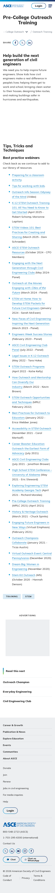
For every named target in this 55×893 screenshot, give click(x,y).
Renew (7, 781)
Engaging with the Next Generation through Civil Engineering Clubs (27, 267)
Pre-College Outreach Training (31, 501)
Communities (10, 751)
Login (38, 5)
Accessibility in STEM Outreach (31, 428)
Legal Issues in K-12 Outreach (30, 355)
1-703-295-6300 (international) (20, 837)
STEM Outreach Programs (28, 366)
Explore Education (13, 738)
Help (5, 801)
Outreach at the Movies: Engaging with (29, 287)
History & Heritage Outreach (30, 511)
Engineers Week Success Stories (32, 334)
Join (5, 774)
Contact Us (9, 843)
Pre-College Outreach (12, 31)
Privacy (26, 877)
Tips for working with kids (28, 186)
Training (12, 596)
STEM (28, 596)
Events (7, 745)
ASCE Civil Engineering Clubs (30, 459)
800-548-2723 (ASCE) (15, 831)
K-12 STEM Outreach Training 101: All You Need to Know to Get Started (31, 207)
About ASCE (10, 758)
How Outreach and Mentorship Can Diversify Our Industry (31, 382)
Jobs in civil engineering (16, 788)
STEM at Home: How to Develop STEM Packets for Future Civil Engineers (28, 303)
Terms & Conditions (39, 877)
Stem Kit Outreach (23, 575)
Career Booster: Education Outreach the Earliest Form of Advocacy (30, 448)
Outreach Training (42, 31)
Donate (7, 768)
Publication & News (14, 731)
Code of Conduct (7, 877)
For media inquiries (13, 794)
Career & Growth (13, 725)
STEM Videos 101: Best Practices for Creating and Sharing (28, 232)
